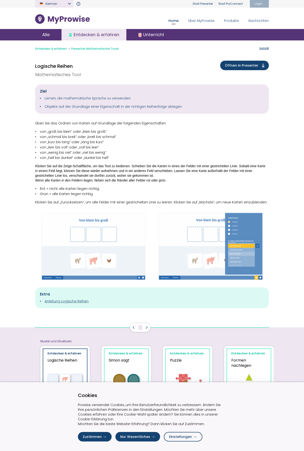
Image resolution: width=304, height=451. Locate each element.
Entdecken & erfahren (51, 49)
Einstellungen (183, 436)
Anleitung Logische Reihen (67, 301)
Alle (46, 35)
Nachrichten (258, 20)
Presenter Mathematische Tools (95, 49)
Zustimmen (95, 436)
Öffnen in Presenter (245, 65)
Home (173, 20)
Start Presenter (203, 4)
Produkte (231, 20)
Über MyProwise (201, 20)
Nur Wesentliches (137, 436)
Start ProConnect (230, 4)
